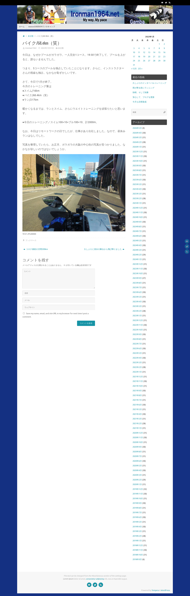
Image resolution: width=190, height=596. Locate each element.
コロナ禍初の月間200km (35, 249)
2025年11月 (138, 156)
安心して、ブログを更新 (143, 97)
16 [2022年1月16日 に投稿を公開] (164, 52)
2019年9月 (137, 503)
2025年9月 (137, 165)
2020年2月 (137, 480)
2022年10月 (138, 330)
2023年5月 (137, 297)
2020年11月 (138, 437)
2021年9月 (137, 390)
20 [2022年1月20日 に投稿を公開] (149, 56)
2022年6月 (137, 348)
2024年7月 (137, 231)
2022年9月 (137, 334)
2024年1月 (137, 259)
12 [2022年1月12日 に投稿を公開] (144, 52)
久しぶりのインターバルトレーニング (149, 83)
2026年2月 (137, 142)
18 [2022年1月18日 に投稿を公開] (139, 56)
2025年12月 (138, 151)
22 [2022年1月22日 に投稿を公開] (159, 56)
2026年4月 (137, 133)
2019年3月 (137, 531)
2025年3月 (137, 194)
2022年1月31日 (47, 48)
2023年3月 (137, 306)
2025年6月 (137, 180)
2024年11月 (138, 212)
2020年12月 (138, 433)
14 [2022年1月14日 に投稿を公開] (154, 52)
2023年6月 (137, 292)
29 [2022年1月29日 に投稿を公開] (159, 61)
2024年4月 (137, 245)
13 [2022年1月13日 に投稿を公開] (149, 52)
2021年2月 (137, 423)
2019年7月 (137, 512)
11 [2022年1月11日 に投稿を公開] (139, 52)
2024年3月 (137, 250)
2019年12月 (138, 489)
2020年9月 (137, 447)
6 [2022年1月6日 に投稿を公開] (149, 48)
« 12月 (134, 68)
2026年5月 (137, 128)
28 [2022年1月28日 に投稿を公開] (154, 61)
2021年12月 (138, 376)
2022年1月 (137, 372)
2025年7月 (137, 175)
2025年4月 (137, 189)
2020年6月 (137, 461)
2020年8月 (137, 451)
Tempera (155, 590)
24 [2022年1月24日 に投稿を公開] (134, 61)
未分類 (30, 36)
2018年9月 (137, 559)
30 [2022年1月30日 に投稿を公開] (164, 61)
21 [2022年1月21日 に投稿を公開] (154, 56)
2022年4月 (137, 358)
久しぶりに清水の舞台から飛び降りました (104, 249)
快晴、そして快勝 (140, 92)
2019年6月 (137, 517)
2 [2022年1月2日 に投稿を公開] (164, 44)
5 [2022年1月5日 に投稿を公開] (144, 48)
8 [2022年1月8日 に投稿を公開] (159, 48)
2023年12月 (138, 264)
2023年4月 (137, 301)
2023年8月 (137, 283)
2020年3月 (137, 475)
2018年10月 (138, 555)
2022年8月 (137, 339)
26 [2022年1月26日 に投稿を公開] (144, 61)
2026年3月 (137, 137)
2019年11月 (138, 494)
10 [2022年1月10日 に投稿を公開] (134, 52)
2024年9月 (137, 222)
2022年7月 (137, 344)
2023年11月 (138, 269)
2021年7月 (137, 400)
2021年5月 (137, 409)
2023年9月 (137, 278)
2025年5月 (137, 184)
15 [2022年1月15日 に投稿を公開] (159, 52)
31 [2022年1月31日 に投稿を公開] (134, 65)
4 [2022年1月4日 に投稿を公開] (138, 48)
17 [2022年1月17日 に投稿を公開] (134, 56)
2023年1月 (137, 315)
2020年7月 (137, 456)
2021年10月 (138, 386)
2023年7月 (137, 287)
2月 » (140, 68)
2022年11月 (138, 325)
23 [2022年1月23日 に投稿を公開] (164, 56)
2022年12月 (138, 320)
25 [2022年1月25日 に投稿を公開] (139, 61)
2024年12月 (138, 208)
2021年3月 (137, 419)
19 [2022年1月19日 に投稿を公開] (144, 56)
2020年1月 (137, 484)
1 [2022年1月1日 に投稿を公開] (159, 44)
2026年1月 (137, 147)
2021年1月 (137, 428)
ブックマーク (30, 240)
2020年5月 (137, 465)
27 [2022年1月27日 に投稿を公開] (149, 61)
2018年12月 (138, 545)
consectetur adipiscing (95, 579)
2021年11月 (138, 381)
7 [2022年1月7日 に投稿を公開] (154, 48)
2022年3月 (137, 362)
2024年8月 (137, 226)
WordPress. (165, 590)
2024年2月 (137, 255)
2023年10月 (138, 273)
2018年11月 (138, 550)
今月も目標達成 (139, 102)
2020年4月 (137, 470)
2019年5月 (137, 522)
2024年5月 (137, 240)
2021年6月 (137, 405)
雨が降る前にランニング (143, 88)
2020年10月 (138, 442)
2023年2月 (137, 311)
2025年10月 (138, 161)
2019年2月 (137, 536)
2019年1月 (137, 540)
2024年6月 (137, 236)
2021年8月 (137, 395)
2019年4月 (137, 526)
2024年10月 (138, 217)
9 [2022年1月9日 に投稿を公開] (164, 48)
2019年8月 (137, 508)
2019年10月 (138, 498)
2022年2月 (137, 367)
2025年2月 (137, 198)
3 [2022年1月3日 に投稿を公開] (133, 48)
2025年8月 (137, 170)
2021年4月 (137, 414)
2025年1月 (137, 203)
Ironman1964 (30, 48)
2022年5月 (137, 353)
